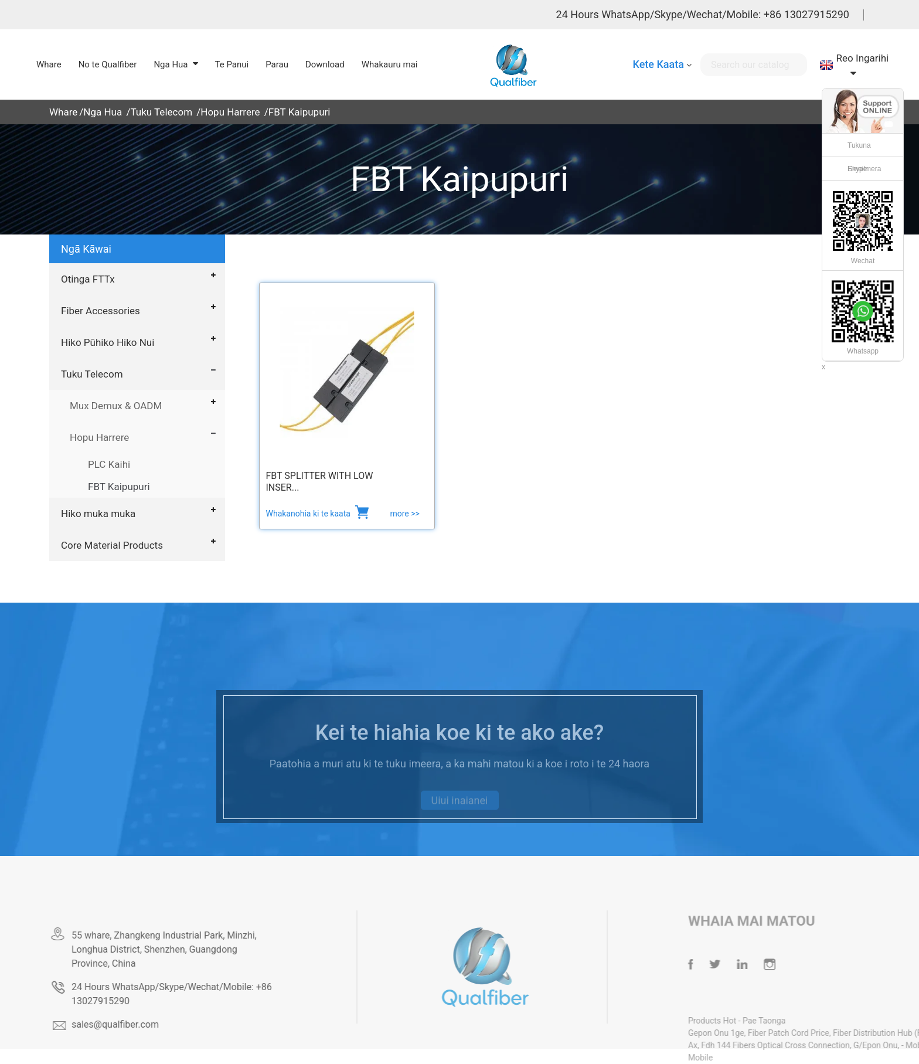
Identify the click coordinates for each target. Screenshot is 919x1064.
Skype (857, 169)
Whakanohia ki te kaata (309, 513)
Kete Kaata (657, 64)
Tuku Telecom (161, 112)
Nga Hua (102, 112)
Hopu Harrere (230, 112)
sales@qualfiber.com (148, 1024)
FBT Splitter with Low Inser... (319, 482)
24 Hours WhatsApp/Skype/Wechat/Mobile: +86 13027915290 (702, 14)
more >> (404, 513)
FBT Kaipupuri (299, 112)
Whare (63, 112)
